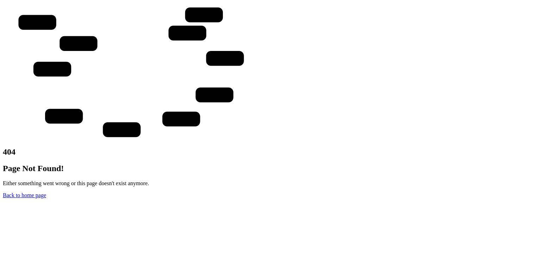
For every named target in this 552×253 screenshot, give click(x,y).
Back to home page (24, 195)
